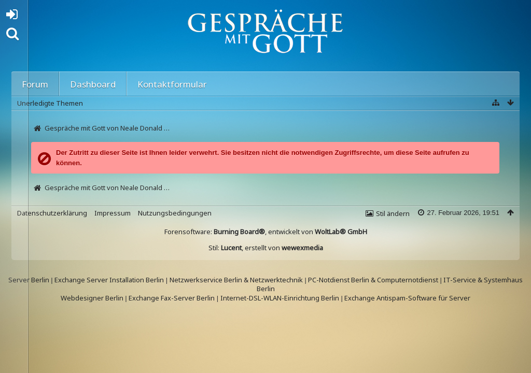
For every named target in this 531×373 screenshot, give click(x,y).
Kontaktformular (172, 84)
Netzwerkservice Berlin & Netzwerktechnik (236, 279)
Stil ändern (393, 213)
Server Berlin (28, 279)
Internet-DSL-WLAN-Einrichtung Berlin (279, 298)
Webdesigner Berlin (92, 298)
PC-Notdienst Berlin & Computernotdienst (374, 279)
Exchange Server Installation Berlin (109, 279)
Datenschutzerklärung (52, 213)
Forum (35, 84)
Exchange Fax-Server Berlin (172, 298)
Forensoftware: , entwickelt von (265, 231)
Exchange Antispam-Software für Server (407, 298)
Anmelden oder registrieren (14, 16)
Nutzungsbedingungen (175, 213)
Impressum (112, 213)
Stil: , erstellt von (265, 247)
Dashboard (93, 84)
